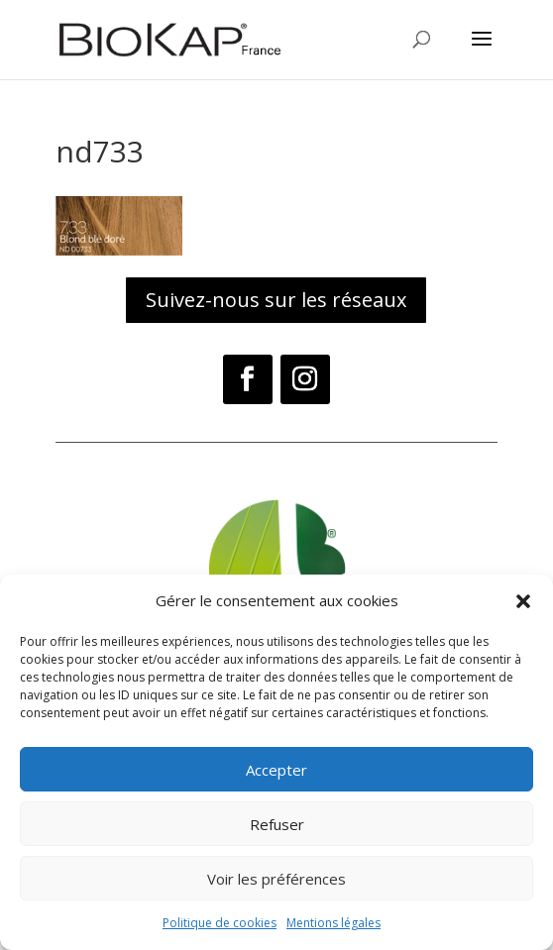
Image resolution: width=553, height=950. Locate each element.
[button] (523, 601)
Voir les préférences (276, 879)
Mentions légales (333, 922)
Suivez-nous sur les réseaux (276, 299)
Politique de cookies (219, 922)
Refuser (277, 824)
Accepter (276, 770)
